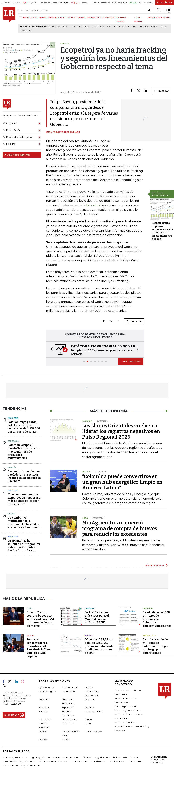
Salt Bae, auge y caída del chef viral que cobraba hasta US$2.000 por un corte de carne (24, 426)
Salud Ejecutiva (93, 731)
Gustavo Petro (60, 26)
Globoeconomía (94, 711)
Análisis (89, 687)
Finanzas (43, 711)
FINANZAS (28, 17)
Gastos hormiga (148, 26)
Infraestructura (70, 719)
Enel (134, 26)
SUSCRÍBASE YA (131, 361)
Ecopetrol (26, 31)
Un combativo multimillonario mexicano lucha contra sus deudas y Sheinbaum (24, 522)
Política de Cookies (125, 722)
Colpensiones (121, 26)
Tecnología (149, 635)
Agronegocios (46, 687)
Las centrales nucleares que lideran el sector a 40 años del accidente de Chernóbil (24, 476)
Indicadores (45, 719)
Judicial (31, 635)
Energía (12, 467)
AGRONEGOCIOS (95, 17)
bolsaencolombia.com (125, 757)
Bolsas (89, 635)
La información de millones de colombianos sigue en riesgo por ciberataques (155, 646)
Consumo (44, 699)
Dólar (164, 26)
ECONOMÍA (40, 17)
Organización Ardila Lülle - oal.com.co (159, 759)
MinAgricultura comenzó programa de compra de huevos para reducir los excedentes (119, 528)
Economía (90, 699)
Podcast (43, 731)
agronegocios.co (40, 757)
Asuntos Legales (47, 691)
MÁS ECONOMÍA (154, 565)
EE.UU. (30, 608)
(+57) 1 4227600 (12, 703)
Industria (13, 418)
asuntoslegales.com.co (15, 757)
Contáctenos (122, 702)
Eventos (89, 707)
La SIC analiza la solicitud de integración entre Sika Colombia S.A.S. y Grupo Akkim (24, 545)
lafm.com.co (136, 761)
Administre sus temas (17, 154)
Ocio (88, 723)
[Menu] (20, 17)
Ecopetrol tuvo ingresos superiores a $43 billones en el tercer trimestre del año (162, 230)
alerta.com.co (10, 765)
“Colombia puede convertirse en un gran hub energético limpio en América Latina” (122, 482)
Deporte (89, 608)
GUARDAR (161, 91)
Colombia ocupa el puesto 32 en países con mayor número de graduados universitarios (23, 451)
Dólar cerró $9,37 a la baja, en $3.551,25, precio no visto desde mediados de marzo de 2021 (99, 646)
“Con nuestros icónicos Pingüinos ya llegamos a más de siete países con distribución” (24, 499)
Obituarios (67, 723)
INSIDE (166, 17)
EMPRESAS (53, 17)
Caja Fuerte (68, 691)
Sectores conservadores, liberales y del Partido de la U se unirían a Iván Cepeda (38, 648)
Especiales (68, 707)
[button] (50, 349)
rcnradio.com (98, 761)
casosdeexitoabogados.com (18, 761)
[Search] (149, 10)
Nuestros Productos (125, 698)
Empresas (44, 707)
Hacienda (148, 608)
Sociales (43, 739)
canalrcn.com (80, 761)
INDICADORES (155, 17)
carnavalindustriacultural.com (53, 761)
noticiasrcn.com (117, 761)
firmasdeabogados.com (96, 757)
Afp (109, 26)
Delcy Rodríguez (80, 26)
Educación (13, 441)
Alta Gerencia (69, 687)
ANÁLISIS (109, 17)
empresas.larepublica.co (66, 757)
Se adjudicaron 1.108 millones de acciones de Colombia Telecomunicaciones (157, 619)
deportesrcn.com (30, 765)
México (11, 514)
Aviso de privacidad (125, 706)
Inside (88, 719)
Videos (65, 739)
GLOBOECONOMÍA (76, 17)
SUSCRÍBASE (164, 2)
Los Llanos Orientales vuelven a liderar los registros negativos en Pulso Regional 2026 (121, 431)
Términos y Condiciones (127, 710)
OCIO (62, 17)
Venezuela (98, 26)
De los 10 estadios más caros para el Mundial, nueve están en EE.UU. (97, 617)
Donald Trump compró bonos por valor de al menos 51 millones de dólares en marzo (40, 619)
